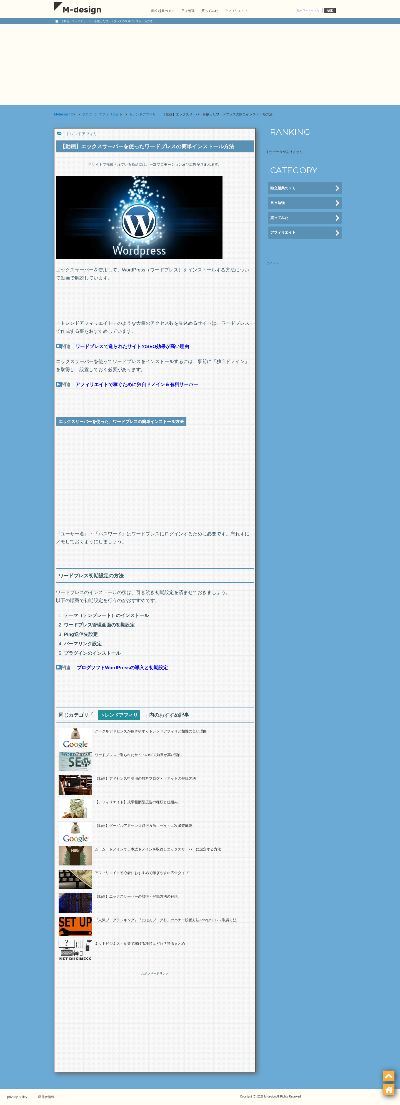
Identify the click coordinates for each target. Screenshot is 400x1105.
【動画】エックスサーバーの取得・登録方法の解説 (136, 896)
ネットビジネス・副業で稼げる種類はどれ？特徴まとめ (140, 944)
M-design (77, 10)
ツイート (272, 263)
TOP (65, 114)
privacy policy (18, 1097)
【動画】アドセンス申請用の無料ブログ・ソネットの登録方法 (145, 778)
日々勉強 (188, 11)
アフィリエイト (236, 11)
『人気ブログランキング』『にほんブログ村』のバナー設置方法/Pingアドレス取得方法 (166, 920)
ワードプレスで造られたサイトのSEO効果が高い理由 (138, 755)
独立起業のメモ (163, 11)
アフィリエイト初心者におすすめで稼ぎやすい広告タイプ (142, 873)
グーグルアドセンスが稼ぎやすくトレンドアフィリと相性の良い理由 (151, 731)
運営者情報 (48, 1097)
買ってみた (209, 11)
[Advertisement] (200, 66)
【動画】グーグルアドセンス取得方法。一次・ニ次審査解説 (143, 826)
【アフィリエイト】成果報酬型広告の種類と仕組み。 (138, 802)
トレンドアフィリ (81, 133)
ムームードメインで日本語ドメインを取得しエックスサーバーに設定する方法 (158, 849)
